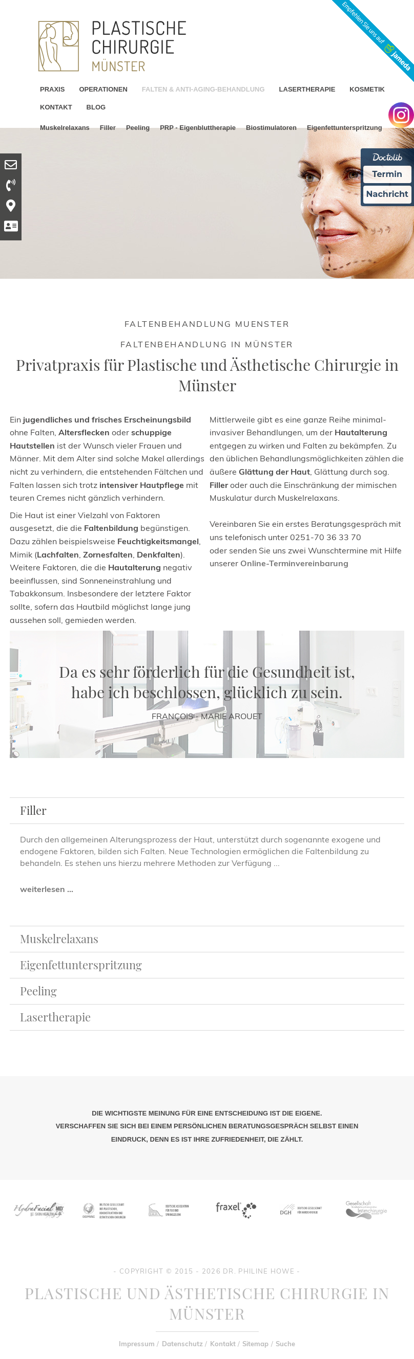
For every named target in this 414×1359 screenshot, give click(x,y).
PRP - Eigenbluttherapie (198, 127)
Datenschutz (182, 1344)
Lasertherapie (55, 1016)
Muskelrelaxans (65, 127)
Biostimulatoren (271, 127)
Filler (108, 127)
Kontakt (223, 1344)
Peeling (138, 127)
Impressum (137, 1344)
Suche (285, 1344)
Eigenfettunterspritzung (344, 127)
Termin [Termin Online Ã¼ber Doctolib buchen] (387, 174)
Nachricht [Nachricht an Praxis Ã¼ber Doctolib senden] (387, 194)
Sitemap (255, 1344)
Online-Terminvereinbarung (294, 563)
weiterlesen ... (46, 889)
